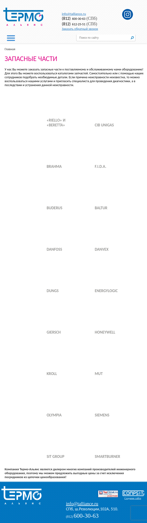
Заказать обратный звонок (80, 29)
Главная (10, 49)
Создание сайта (132, 498)
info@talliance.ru (74, 14)
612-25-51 (73, 24)
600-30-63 (73, 19)
